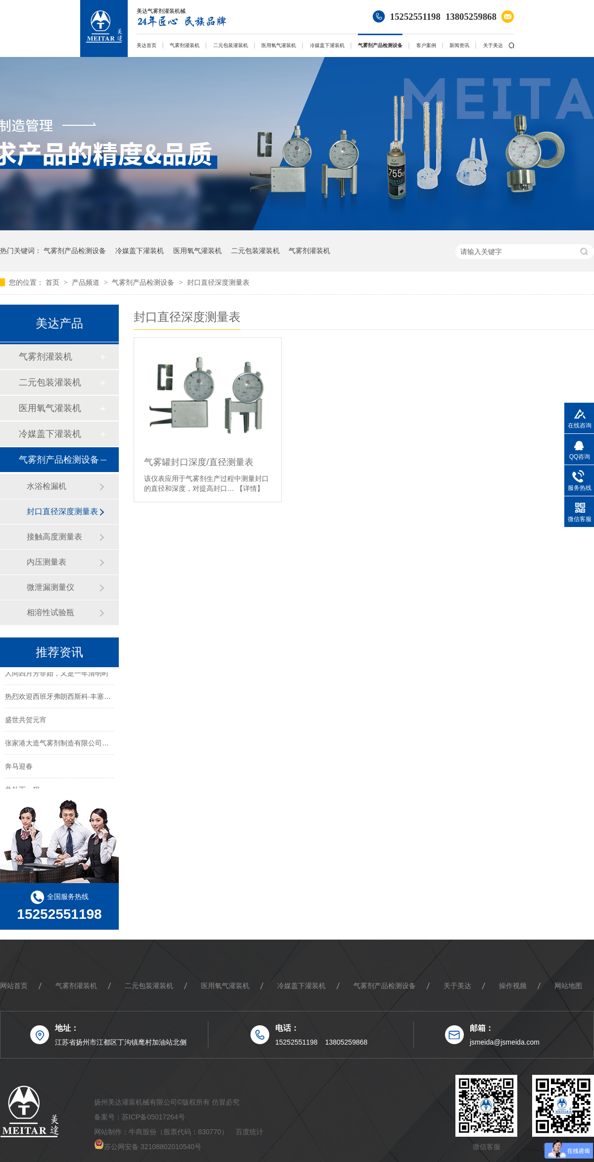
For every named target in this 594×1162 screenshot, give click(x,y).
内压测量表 (46, 562)
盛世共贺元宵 (26, 721)
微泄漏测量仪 (50, 587)
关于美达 (493, 45)
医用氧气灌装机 (278, 45)
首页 (53, 282)
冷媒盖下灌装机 (327, 45)
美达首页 (146, 45)
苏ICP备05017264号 (153, 1117)
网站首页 (14, 986)
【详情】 (250, 488)
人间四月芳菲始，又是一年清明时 (57, 674)
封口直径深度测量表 (218, 282)
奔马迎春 (19, 767)
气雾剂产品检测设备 (380, 45)
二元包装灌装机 (230, 45)
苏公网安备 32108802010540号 (152, 1147)
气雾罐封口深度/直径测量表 (198, 462)
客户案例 (426, 45)
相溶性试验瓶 (50, 612)
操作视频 (513, 986)
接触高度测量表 (54, 536)
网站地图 (568, 986)
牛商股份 (142, 1132)
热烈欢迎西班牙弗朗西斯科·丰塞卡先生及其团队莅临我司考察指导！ (110, 697)
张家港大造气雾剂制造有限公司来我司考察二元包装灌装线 (95, 744)
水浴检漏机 (46, 486)
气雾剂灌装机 (184, 45)
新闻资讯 (459, 45)
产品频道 (86, 282)
